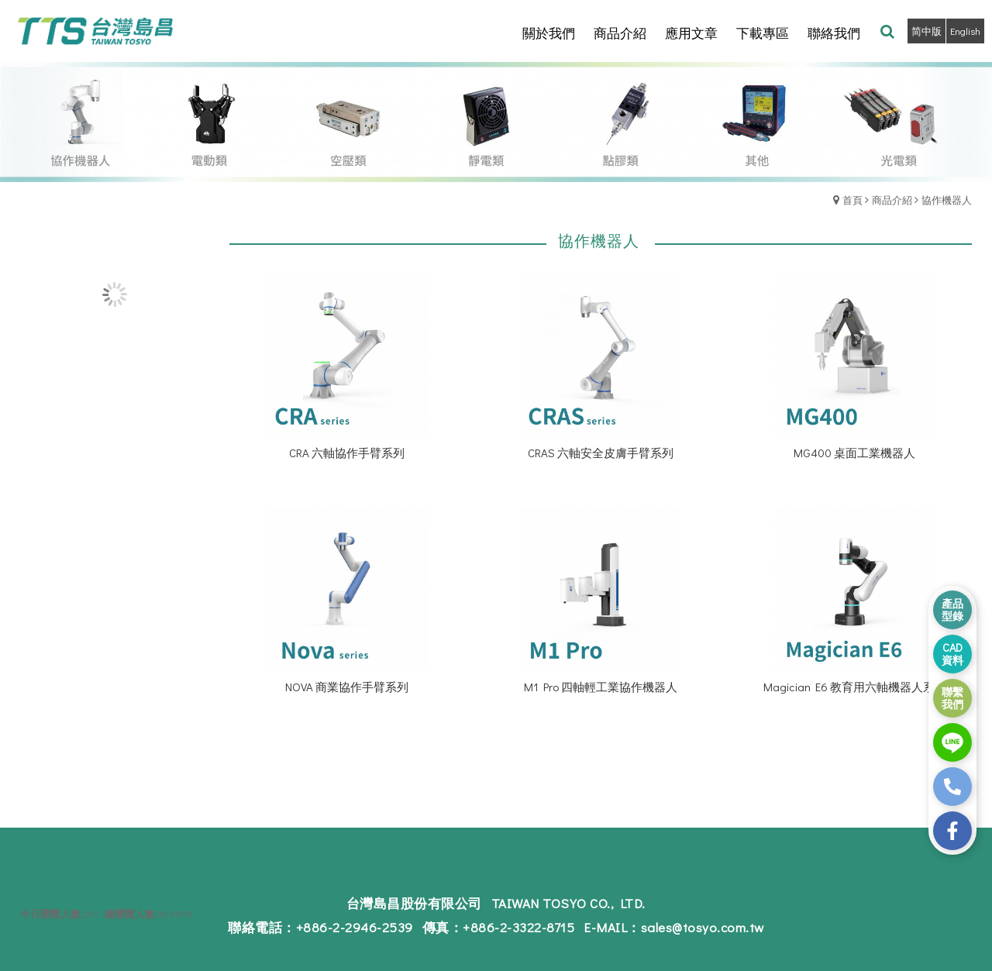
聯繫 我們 (952, 697)
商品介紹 (892, 199)
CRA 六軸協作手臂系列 (347, 453)
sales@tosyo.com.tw (702, 927)
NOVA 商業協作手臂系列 (346, 687)
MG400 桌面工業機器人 (854, 453)
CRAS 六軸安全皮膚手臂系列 (600, 453)
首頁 (852, 199)
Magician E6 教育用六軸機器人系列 (854, 687)
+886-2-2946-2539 (354, 927)
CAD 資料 (952, 653)
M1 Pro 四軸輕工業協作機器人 (600, 687)
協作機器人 (946, 199)
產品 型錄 (952, 609)
